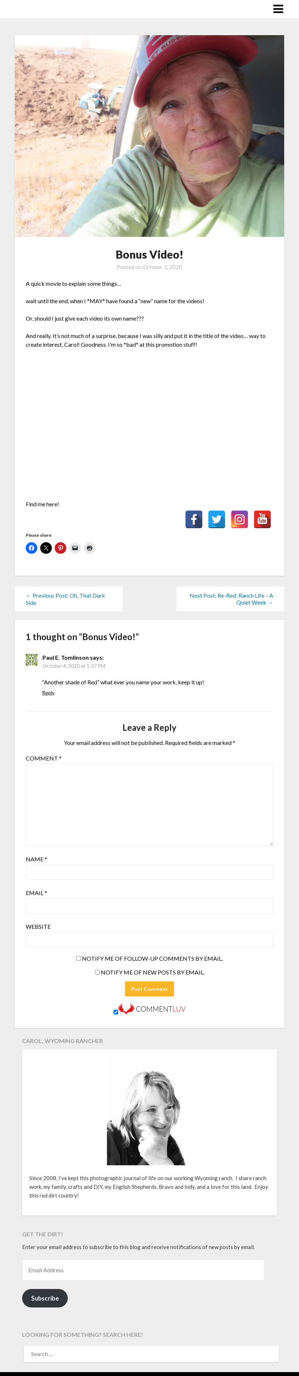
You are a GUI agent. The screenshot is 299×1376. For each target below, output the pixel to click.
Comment (44, 758)
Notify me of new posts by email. (152, 972)
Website (38, 926)
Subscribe (45, 1298)
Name (36, 859)
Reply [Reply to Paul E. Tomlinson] (48, 692)
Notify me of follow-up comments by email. (152, 958)
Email (36, 892)
